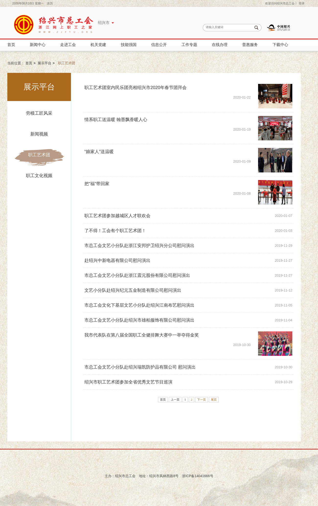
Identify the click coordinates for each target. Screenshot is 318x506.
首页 (11, 45)
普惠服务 (250, 45)
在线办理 (219, 45)
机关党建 (98, 45)
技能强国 (128, 45)
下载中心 (280, 45)
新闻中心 (37, 45)
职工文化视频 (39, 175)
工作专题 (189, 45)
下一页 (201, 399)
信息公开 (159, 45)
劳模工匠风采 (39, 113)
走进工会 (68, 45)
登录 (302, 3)
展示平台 (44, 63)
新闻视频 (39, 134)
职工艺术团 (39, 154)
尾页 (214, 399)
